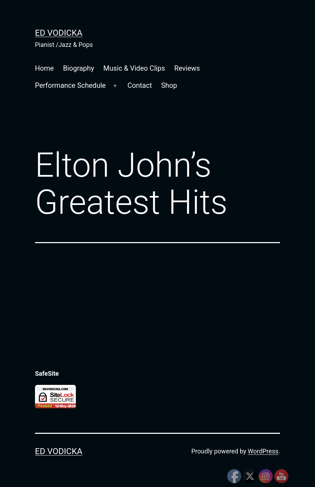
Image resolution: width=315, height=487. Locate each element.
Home (44, 68)
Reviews (187, 68)
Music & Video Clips (134, 68)
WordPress (263, 451)
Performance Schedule (70, 85)
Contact (140, 85)
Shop (169, 85)
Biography (78, 68)
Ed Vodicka (59, 33)
